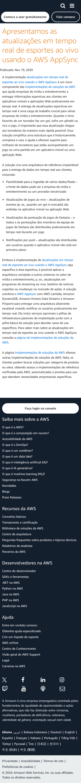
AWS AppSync (26, 294)
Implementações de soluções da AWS (50, 87)
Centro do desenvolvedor (19, 571)
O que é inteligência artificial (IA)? (25, 462)
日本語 (41, 744)
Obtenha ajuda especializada (21, 631)
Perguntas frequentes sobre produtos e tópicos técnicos (39, 540)
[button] (25, 17)
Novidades (9, 485)
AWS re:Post (10, 642)
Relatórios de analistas (17, 546)
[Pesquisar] (62, 5)
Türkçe (6, 744)
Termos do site (53, 761)
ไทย (31, 744)
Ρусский (19, 744)
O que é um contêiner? (17, 450)
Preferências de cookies (17, 766)
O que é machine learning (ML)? (23, 474)
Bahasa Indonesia (35, 732)
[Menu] (71, 5)
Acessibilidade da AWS (17, 439)
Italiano (35, 738)
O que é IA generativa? (17, 468)
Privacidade (9, 761)
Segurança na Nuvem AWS (20, 480)
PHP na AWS (10, 600)
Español (7, 738)
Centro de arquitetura (16, 534)
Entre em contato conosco (19, 625)
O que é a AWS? (13, 427)
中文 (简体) (9, 749)
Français (21, 738)
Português (51, 738)
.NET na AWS (11, 582)
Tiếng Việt (68, 738)
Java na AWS (10, 594)
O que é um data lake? (17, 456)
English (70, 732)
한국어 (54, 744)
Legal (5, 660)
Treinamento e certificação (20, 522)
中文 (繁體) (27, 749)
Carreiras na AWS (13, 666)
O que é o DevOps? (15, 444)
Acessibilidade (30, 761)
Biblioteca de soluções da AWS (22, 528)
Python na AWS (12, 588)
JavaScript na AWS (14, 606)
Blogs (6, 491)
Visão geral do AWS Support (21, 654)
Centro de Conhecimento (19, 648)
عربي (16, 732)
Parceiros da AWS (13, 551)
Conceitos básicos (14, 516)
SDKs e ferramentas (15, 576)
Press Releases (11, 497)
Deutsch (56, 732)
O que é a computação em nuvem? (25, 433)
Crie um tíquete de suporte (20, 637)
